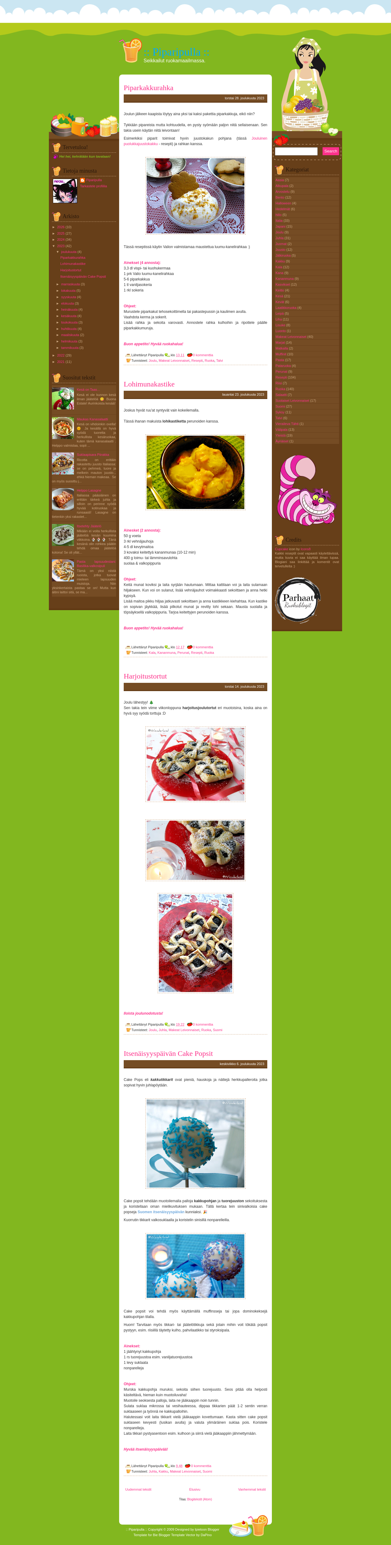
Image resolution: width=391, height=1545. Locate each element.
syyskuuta (68, 297)
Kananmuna (166, 652)
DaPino (206, 1535)
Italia (279, 220)
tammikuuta (70, 348)
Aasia (280, 180)
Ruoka (209, 360)
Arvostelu (283, 191)
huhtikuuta (69, 329)
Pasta (280, 360)
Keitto (280, 290)
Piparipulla (94, 180)
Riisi (279, 383)
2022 (60, 355)
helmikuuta (69, 341)
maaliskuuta (70, 335)
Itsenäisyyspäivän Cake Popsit (83, 276)
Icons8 (305, 549)
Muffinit (281, 354)
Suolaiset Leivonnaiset (293, 400)
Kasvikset (283, 284)
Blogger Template (172, 1535)
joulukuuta (68, 252)
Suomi (217, 1030)
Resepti (197, 360)
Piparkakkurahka (72, 257)
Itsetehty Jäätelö (89, 526)
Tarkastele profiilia (93, 186)
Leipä (280, 313)
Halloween (284, 203)
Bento (280, 197)
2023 (60, 246)
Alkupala (282, 186)
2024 (60, 239)
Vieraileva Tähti (287, 424)
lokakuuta (68, 290)
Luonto (281, 331)
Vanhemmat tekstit (252, 1489)
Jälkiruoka (284, 255)
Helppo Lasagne (89, 490)
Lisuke (281, 325)
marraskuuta (70, 284)
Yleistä (281, 435)
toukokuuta (69, 322)
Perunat (183, 652)
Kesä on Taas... (88, 389)
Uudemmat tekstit (138, 1489)
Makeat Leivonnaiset (174, 360)
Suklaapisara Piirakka (93, 454)
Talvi (219, 360)
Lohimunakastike (73, 263)
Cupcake (281, 549)
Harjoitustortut (70, 270)
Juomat (281, 244)
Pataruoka (284, 366)
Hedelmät (283, 209)
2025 (60, 233)
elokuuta (67, 303)
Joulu (153, 360)
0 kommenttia (203, 355)
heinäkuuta (69, 309)
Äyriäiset (282, 441)
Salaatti (282, 395)
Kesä (280, 296)
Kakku (163, 1471)
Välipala (282, 429)
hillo (279, 215)
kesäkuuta (68, 316)
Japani (281, 226)
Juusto (281, 249)
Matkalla (282, 348)
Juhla (163, 1030)
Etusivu (194, 1489)
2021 (60, 362)
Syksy (280, 412)
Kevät (280, 302)
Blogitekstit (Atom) (199, 1499)
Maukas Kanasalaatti (92, 419)
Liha (279, 319)
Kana (280, 273)
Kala (152, 652)
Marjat (281, 342)
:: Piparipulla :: (177, 52)
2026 (60, 227)
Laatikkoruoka (287, 307)
